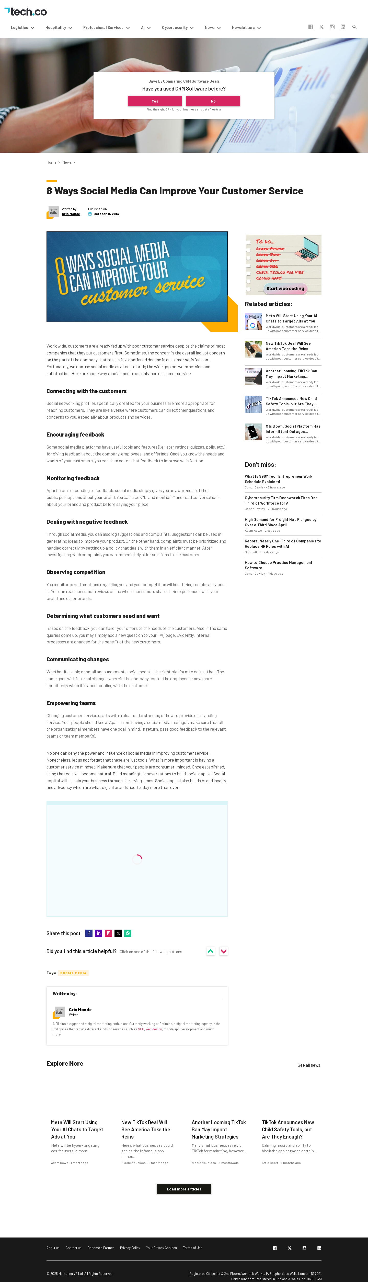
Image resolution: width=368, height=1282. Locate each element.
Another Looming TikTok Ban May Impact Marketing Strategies (291, 374)
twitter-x (321, 27)
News (67, 162)
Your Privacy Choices (161, 1240)
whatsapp (127, 933)
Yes (155, 101)
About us (53, 1240)
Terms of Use (192, 1240)
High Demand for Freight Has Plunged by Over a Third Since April (280, 522)
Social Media (73, 973)
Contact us (74, 1240)
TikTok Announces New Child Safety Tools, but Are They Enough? (291, 401)
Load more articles (184, 1181)
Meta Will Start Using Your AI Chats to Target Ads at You (291, 318)
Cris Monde (71, 214)
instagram (332, 27)
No (213, 101)
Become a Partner (101, 1240)
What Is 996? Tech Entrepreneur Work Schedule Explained (279, 479)
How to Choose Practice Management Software (279, 565)
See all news (309, 1064)
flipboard (108, 933)
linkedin (343, 27)
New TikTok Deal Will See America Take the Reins (288, 346)
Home (51, 162)
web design (154, 1029)
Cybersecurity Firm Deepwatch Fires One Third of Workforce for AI (281, 500)
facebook (310, 27)
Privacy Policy (130, 1240)
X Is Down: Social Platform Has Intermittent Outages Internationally (293, 429)
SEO (141, 1029)
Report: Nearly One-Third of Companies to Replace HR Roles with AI (283, 544)
